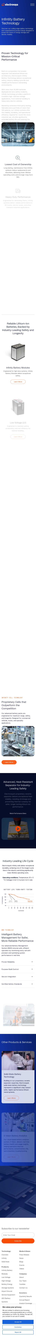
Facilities (22, 1284)
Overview (5, 1255)
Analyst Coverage (25, 1303)
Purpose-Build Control (10, 977)
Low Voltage (6, 1277)
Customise (18, 1327)
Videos (21, 1269)
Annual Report (24, 1300)
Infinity (4, 1258)
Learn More (18, 389)
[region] (18, 1320)
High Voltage (6, 1281)
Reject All (18, 1332)
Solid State (5, 1262)
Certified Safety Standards (12, 991)
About (21, 1277)
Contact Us (23, 1288)
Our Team (22, 1281)
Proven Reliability (8, 969)
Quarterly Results (25, 1296)
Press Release (24, 1255)
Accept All (18, 1322)
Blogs (21, 1262)
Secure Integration (9, 984)
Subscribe (18, 1241)
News (21, 1258)
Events (21, 1265)
